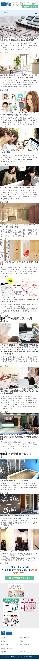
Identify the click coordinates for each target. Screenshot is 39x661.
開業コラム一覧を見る (16, 320)
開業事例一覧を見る (15, 455)
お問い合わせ (30, 7)
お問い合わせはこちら (19, 578)
